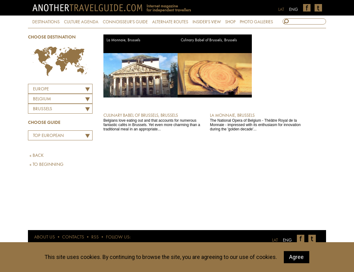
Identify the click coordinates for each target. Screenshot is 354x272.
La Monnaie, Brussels (123, 40)
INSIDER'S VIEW (207, 22)
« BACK (37, 155)
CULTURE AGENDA (81, 22)
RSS (95, 237)
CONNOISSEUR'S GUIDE (125, 22)
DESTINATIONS (46, 22)
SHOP (230, 22)
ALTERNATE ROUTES (170, 22)
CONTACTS (73, 237)
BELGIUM (42, 99)
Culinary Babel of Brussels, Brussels (209, 40)
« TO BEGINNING (46, 164)
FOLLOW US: (118, 237)
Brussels (42, 109)
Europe (41, 89)
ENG (293, 9)
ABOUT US (44, 237)
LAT (281, 9)
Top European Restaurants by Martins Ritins (47, 137)
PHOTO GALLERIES (256, 22)
